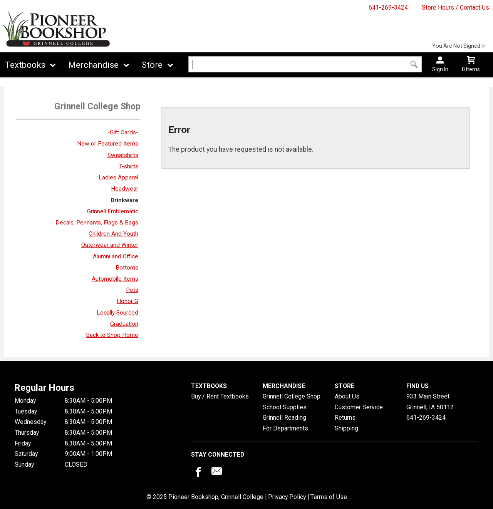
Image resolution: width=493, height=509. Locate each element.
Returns (345, 417)
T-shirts (128, 166)
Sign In (440, 69)
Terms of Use (328, 497)
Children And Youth (113, 233)
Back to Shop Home (112, 335)
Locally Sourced (117, 312)
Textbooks (25, 65)
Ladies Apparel (118, 177)
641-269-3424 (388, 7)
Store (152, 65)
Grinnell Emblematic (112, 211)
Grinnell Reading (284, 417)
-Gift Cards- (122, 132)
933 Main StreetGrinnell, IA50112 (430, 402)
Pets (132, 289)
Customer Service (359, 407)
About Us (347, 396)
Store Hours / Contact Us (455, 7)
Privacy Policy (287, 497)
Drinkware (124, 200)
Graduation (124, 323)
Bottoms (127, 267)
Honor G (127, 301)
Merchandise (93, 65)
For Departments (285, 428)
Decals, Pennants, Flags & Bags (96, 222)
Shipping (346, 428)
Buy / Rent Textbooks (220, 396)
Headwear (124, 188)
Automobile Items (115, 278)
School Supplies (285, 407)
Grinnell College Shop (291, 396)
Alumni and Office (115, 256)
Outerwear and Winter (109, 244)
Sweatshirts (122, 155)
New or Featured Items (107, 143)
